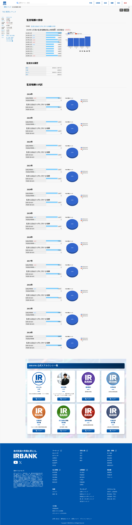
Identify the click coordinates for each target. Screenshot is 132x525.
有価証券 (109, 474)
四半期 (8, 39)
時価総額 (82, 482)
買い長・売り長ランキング (87, 499)
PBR (3, 25)
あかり (27, 72)
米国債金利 (55, 508)
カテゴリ (54, 491)
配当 (3, 30)
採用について (75, 518)
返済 (81, 455)
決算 (9, 37)
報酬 (112, 3)
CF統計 (82, 479)
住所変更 (54, 474)
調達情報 (109, 463)
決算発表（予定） (112, 496)
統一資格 (109, 453)
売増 (81, 453)
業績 (12, 37)
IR (6, 37)
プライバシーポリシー (86, 518)
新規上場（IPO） (111, 499)
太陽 (27, 70)
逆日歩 (54, 465)
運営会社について (65, 518)
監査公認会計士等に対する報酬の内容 (43, 26)
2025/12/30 (9, 17)
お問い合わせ (55, 518)
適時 (13, 35)
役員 (105, 3)
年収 (90, 3)
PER (3, 20)
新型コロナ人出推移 (57, 511)
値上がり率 (55, 453)
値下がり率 (55, 455)
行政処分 (109, 455)
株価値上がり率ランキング (87, 496)
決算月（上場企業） (112, 491)
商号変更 (54, 472)
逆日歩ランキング (84, 501)
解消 (81, 460)
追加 (126, 10)
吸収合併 (54, 482)
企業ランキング (84, 491)
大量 (10, 35)
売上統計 (82, 472)
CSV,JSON (9, 41)
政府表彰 (109, 460)
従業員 (98, 3)
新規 (81, 458)
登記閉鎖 (54, 477)
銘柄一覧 (54, 494)
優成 (27, 68)
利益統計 (82, 474)
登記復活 (54, 479)
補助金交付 (110, 465)
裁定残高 (54, 460)
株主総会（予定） (112, 494)
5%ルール (109, 477)
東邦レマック (7, 7)
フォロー (39, 399)
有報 (7, 35)
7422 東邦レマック (9, 12)
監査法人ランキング (85, 494)
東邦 (27, 74)
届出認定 (109, 458)
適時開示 (109, 472)
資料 (3, 35)
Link (3, 37)
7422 (3, 17)
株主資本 (82, 477)
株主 (118, 3)
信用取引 (54, 458)
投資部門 (54, 463)
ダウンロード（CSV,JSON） (59, 513)
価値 (11, 39)
